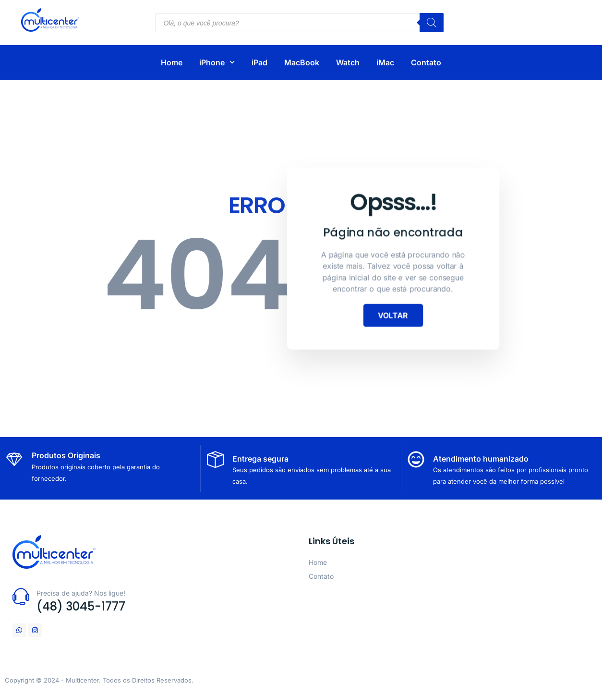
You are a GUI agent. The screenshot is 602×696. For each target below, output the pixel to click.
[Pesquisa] (432, 22)
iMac (385, 62)
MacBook (301, 62)
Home (171, 62)
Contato (426, 62)
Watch (348, 62)
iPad (259, 62)
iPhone (217, 62)
